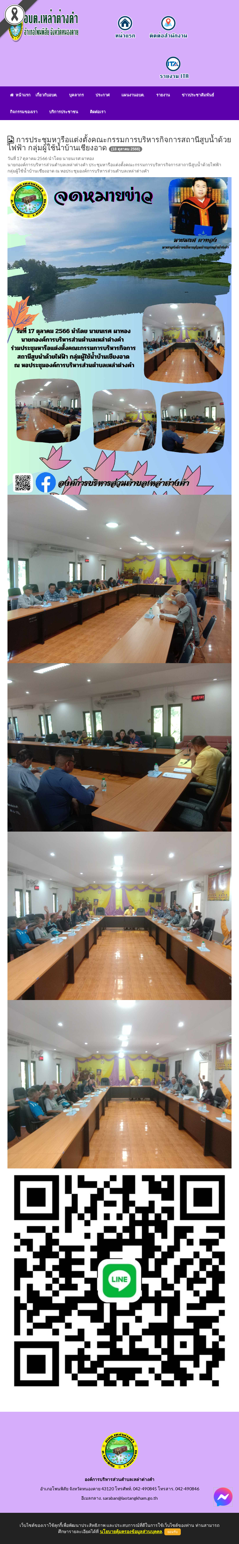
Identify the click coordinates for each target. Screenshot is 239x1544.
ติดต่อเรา (97, 111)
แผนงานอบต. (132, 94)
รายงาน (163, 94)
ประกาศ (103, 94)
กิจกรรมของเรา (23, 111)
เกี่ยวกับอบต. (46, 94)
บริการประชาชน (63, 111)
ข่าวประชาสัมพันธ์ (198, 94)
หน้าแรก (20, 94)
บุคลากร (76, 94)
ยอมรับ (172, 1532)
